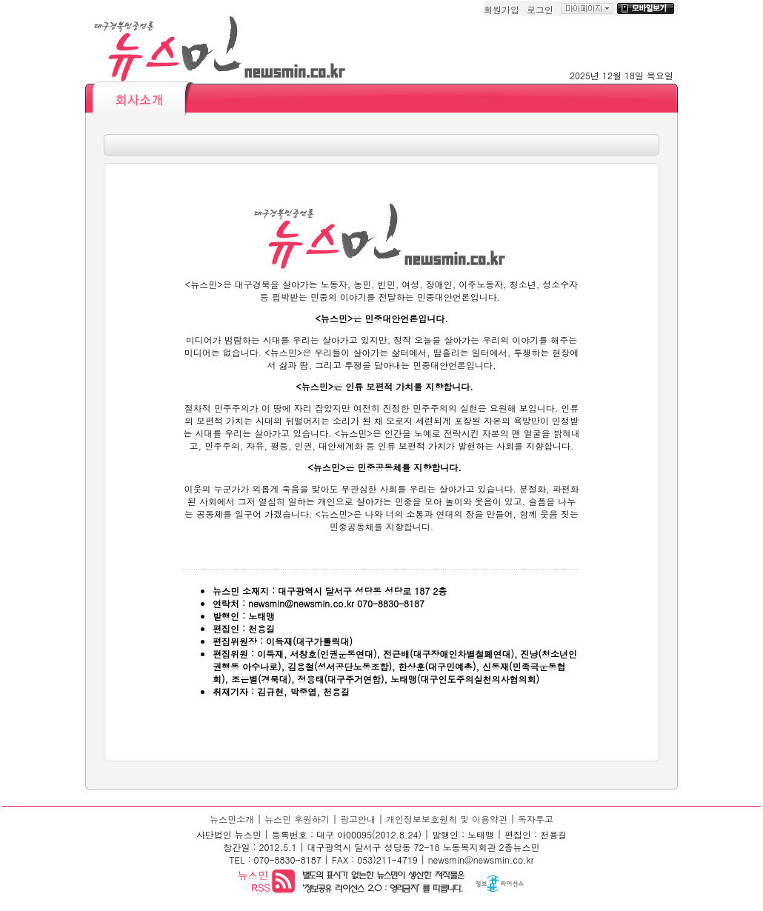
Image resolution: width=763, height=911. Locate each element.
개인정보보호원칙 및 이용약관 (446, 818)
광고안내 (358, 818)
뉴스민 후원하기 (297, 818)
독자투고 (535, 818)
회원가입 (501, 9)
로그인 (540, 9)
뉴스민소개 (232, 818)
